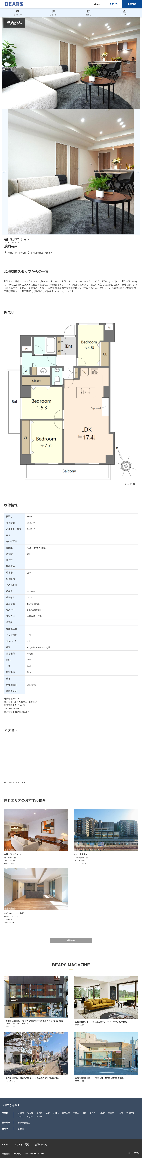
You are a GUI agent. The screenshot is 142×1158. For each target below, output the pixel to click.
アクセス (124, 13)
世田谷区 (66, 1113)
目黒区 (39, 1113)
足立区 (92, 1113)
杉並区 (21, 1113)
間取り (88, 13)
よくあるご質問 (21, 1144)
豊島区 (39, 1116)
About (97, 4)
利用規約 (17, 1153)
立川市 (56, 1113)
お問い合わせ (41, 1144)
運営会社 (6, 1153)
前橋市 (21, 1129)
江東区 (30, 1113)
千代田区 (130, 1113)
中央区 (30, 1116)
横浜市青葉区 (24, 1123)
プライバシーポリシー (34, 1153)
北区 (84, 1113)
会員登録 (132, 4)
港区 (48, 1113)
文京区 (120, 1113)
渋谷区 (102, 1113)
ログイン (113, 4)
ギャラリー (18, 13)
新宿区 (111, 1113)
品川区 (21, 1116)
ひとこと (53, 13)
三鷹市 (76, 1113)
